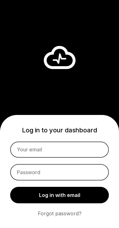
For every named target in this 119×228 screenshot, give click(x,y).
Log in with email (59, 195)
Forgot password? (60, 213)
